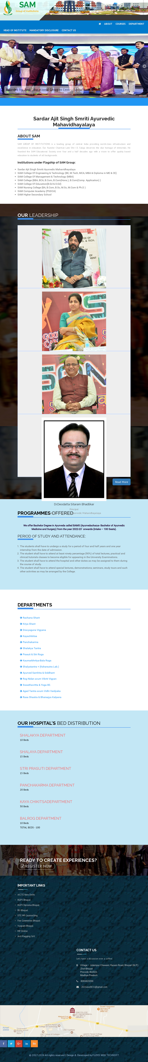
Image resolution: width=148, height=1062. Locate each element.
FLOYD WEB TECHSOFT (105, 1055)
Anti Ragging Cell (26, 936)
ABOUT (108, 23)
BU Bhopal (23, 910)
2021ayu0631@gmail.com (94, 986)
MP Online (23, 931)
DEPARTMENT (136, 23)
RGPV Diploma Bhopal (28, 905)
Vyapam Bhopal (25, 925)
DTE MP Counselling (28, 915)
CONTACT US (69, 30)
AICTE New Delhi (26, 894)
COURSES (121, 23)
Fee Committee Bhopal (29, 920)
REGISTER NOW (36, 866)
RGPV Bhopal (24, 899)
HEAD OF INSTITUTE (15, 30)
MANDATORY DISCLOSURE (44, 30)
